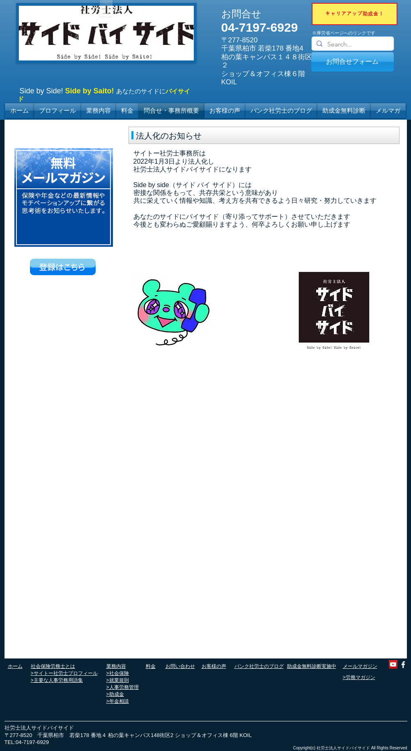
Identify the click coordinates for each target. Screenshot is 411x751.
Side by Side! (41, 91)
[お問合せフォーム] (352, 62)
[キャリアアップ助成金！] (354, 14)
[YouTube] (393, 664)
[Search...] (352, 44)
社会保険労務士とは (53, 666)
